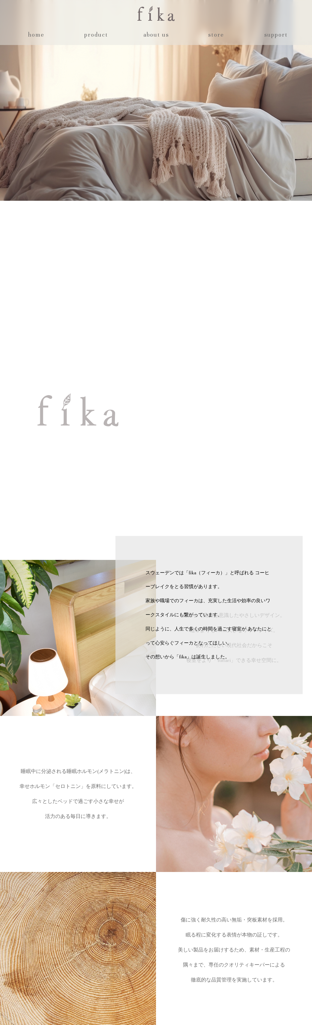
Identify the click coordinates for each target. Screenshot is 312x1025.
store (216, 34)
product (96, 34)
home (36, 34)
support (276, 34)
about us (156, 34)
